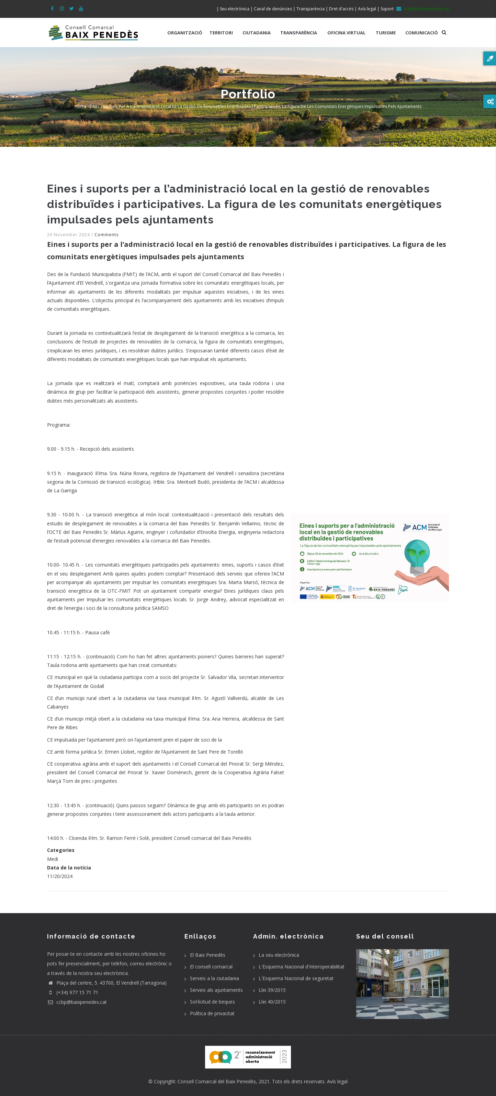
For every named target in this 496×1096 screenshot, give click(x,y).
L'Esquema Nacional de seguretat (296, 978)
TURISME (386, 33)
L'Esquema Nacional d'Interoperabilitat (302, 966)
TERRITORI (221, 33)
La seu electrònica (279, 955)
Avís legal (337, 1081)
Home (81, 106)
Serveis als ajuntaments (216, 990)
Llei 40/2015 (272, 1001)
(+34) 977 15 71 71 (72, 992)
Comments (106, 235)
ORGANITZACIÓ (184, 33)
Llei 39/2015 (272, 990)
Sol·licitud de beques (212, 1001)
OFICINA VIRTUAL (346, 33)
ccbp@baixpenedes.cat (77, 1002)
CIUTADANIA (257, 33)
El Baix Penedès (207, 955)
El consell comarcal (211, 966)
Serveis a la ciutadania (214, 978)
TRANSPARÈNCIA (298, 33)
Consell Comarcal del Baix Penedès (217, 1081)
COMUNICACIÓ (421, 33)
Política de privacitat (212, 1013)
